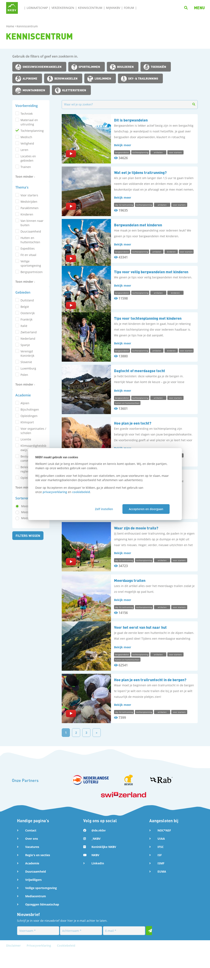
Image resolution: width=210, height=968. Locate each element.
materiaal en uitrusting (29, 122)
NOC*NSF (164, 847)
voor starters (29, 162)
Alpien (25, 250)
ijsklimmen (103, 78)
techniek (27, 114)
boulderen (125, 66)
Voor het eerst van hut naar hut (140, 644)
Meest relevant (31, 295)
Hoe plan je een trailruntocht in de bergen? (150, 696)
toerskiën (158, 66)
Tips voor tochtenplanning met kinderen (147, 329)
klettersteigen (74, 90)
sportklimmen (89, 66)
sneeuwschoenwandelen (42, 66)
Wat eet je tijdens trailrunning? (140, 172)
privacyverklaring (55, 492)
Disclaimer (14, 963)
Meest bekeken (31, 301)
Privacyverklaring (39, 963)
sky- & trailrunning (143, 78)
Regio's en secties (37, 872)
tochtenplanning (32, 131)
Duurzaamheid (35, 888)
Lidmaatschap (37, 8)
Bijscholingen (30, 257)
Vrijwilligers (33, 897)
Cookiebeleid (66, 963)
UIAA (161, 856)
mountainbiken (34, 90)
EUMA (162, 888)
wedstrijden (29, 168)
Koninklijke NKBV (103, 864)
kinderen (27, 181)
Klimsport (27, 270)
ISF (160, 872)
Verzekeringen (62, 8)
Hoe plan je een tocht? (132, 434)
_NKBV (95, 856)
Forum (129, 8)
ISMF (161, 880)
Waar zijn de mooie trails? (136, 539)
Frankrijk (26, 225)
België (25, 213)
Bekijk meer (122, 145)
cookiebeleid (81, 492)
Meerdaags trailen (129, 591)
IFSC (161, 864)
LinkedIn (97, 880)
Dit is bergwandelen (131, 120)
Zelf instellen (104, 509)
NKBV (95, 872)
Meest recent (30, 307)
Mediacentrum (35, 913)
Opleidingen (29, 263)
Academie (32, 880)
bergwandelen (66, 78)
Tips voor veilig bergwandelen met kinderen (151, 277)
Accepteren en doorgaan (146, 509)
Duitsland (27, 206)
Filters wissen (28, 324)
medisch (26, 137)
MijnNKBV (113, 8)
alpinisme (30, 78)
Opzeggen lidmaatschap (42, 921)
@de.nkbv (98, 847)
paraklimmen (30, 175)
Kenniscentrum (90, 8)
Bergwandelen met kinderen (138, 224)
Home (10, 26)
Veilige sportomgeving (41, 905)
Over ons (31, 856)
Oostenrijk (28, 219)
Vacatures (32, 864)
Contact (30, 847)
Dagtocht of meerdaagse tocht (139, 382)
